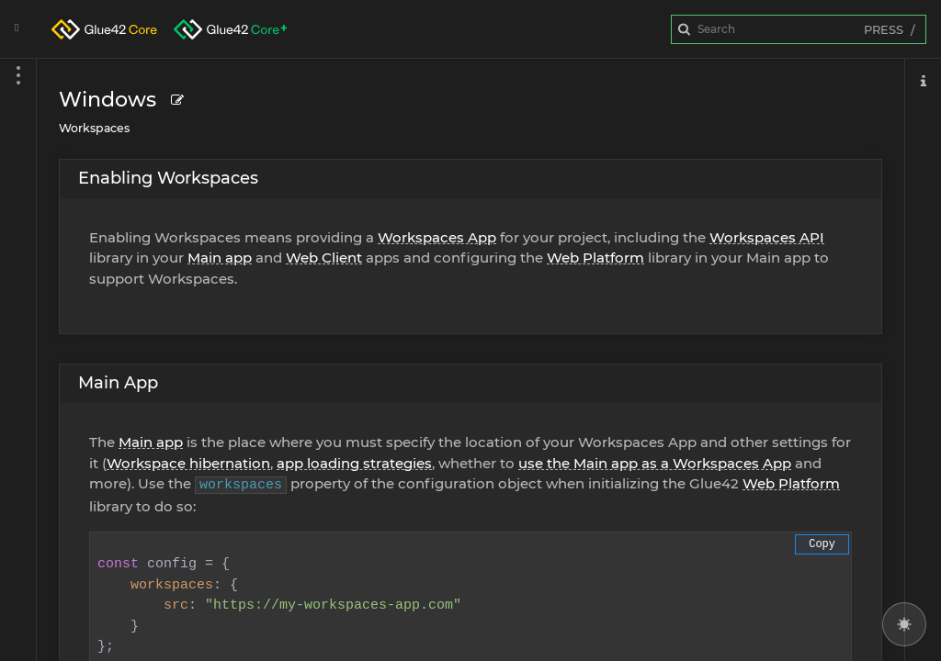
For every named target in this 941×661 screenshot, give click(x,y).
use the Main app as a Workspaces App (654, 463)
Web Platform (595, 257)
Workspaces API (766, 237)
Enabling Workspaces (168, 178)
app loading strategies (354, 463)
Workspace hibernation (188, 463)
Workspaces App (437, 237)
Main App (118, 383)
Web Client (324, 257)
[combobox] (798, 29)
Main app (219, 257)
